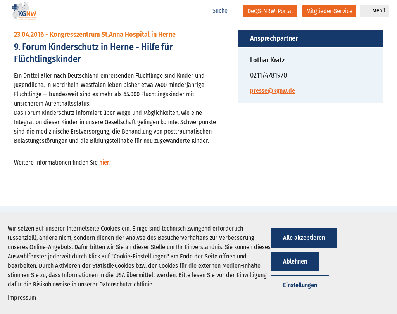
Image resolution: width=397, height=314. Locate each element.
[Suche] (224, 11)
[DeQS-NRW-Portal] (270, 11)
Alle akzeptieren (304, 237)
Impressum (22, 297)
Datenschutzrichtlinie (125, 284)
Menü (374, 10)
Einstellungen (300, 285)
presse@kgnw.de (272, 90)
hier (104, 162)
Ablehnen (295, 261)
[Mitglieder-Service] (329, 11)
